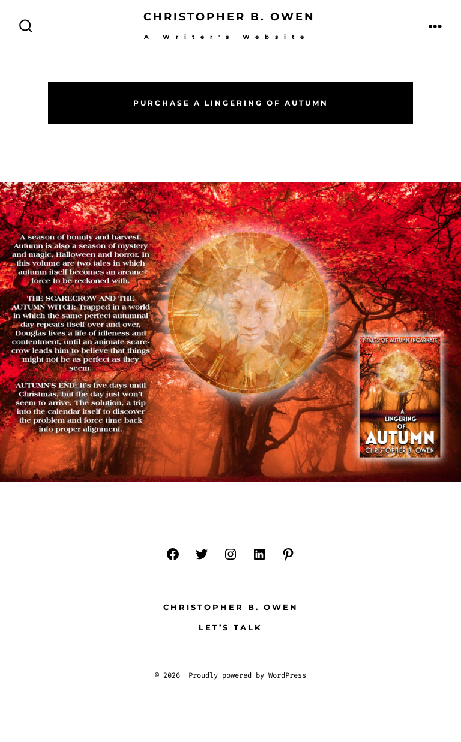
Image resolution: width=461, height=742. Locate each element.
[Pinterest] (288, 554)
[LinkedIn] (259, 554)
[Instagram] (230, 554)
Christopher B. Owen (230, 607)
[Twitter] (201, 554)
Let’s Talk (230, 627)
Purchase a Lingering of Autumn (230, 102)
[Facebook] (172, 554)
